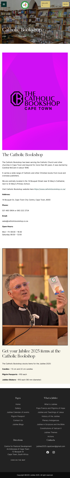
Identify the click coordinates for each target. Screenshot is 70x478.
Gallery (18, 408)
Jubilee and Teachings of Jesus (51, 412)
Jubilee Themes (50, 432)
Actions (51, 436)
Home (4, 36)
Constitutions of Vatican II (50, 428)
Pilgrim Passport (18, 416)
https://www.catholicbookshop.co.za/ (49, 189)
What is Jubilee (50, 404)
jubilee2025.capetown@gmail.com (50, 446)
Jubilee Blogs (18, 424)
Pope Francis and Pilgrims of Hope (50, 408)
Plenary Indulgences (50, 420)
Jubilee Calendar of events (18, 412)
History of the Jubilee (51, 416)
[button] (45, 4)
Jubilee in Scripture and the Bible (50, 424)
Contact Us (18, 420)
